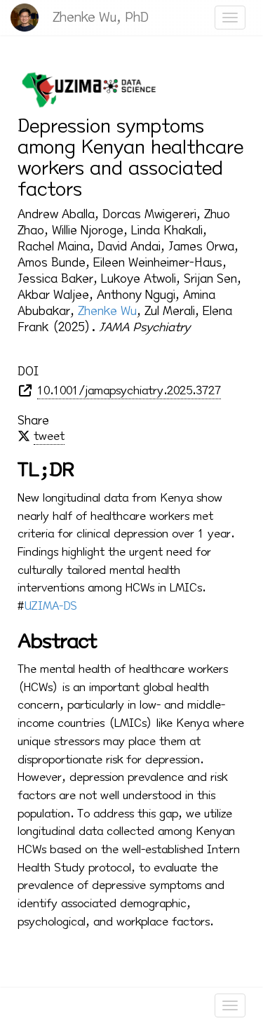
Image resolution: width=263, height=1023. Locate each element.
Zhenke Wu (107, 310)
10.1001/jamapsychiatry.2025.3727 (129, 390)
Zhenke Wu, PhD (101, 17)
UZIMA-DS (51, 606)
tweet (49, 436)
